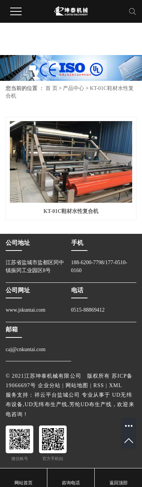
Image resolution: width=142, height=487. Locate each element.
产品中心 (73, 88)
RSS (99, 385)
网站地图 (77, 385)
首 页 (51, 88)
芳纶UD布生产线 (90, 404)
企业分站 (49, 385)
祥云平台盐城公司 (57, 395)
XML (115, 385)
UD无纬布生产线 (46, 404)
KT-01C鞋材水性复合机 (71, 211)
